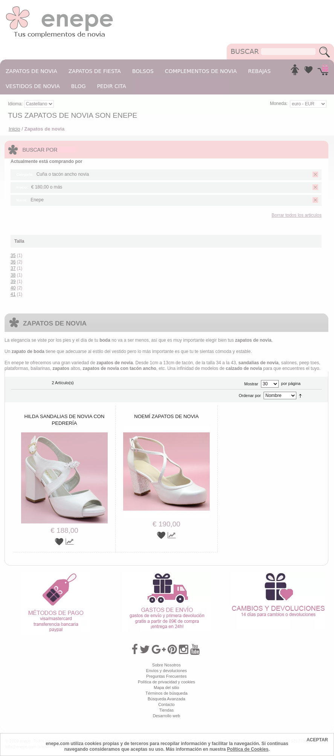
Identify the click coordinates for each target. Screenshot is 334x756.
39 (13, 281)
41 (13, 294)
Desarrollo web (166, 715)
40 (13, 288)
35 (13, 255)
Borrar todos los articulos (296, 215)
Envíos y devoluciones (166, 670)
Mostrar (251, 384)
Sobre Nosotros (166, 665)
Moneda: (279, 103)
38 (13, 275)
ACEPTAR (317, 739)
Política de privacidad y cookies (166, 682)
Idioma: (16, 103)
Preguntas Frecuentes (166, 676)
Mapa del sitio (166, 687)
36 (13, 262)
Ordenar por (250, 395)
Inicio (14, 129)
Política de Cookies (247, 749)
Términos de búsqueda (166, 693)
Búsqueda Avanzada (166, 699)
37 (13, 268)
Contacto (166, 704)
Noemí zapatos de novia (166, 416)
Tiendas (166, 710)
